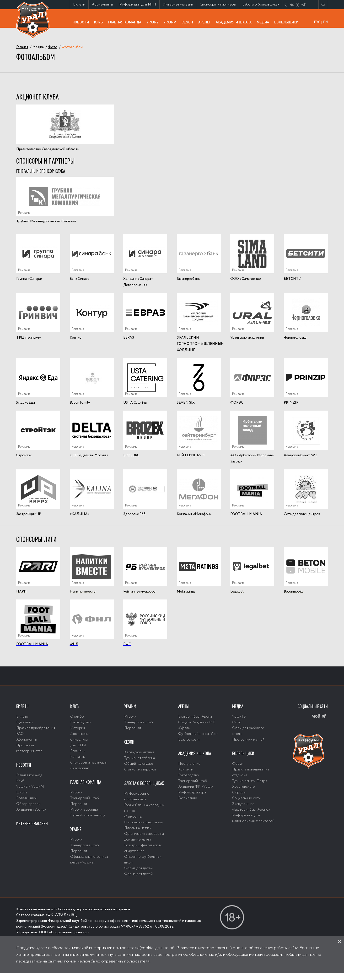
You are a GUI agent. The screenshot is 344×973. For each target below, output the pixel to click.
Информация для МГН (139, 5)
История (77, 728)
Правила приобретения (35, 728)
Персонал (78, 804)
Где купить (24, 722)
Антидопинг (79, 768)
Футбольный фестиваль (143, 822)
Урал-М (171, 23)
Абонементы (104, 4)
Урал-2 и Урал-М (30, 786)
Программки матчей (248, 739)
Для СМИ (78, 745)
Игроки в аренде (84, 809)
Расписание (187, 798)
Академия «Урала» (31, 809)
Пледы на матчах (137, 828)
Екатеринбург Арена (195, 716)
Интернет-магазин (179, 5)
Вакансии (77, 751)
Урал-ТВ (239, 716)
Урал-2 (154, 21)
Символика (79, 739)
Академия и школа (235, 23)
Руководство (80, 722)
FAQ (20, 734)
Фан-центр (133, 816)
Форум (237, 763)
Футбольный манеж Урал (198, 734)
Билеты (80, 4)
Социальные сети (246, 798)
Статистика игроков (140, 769)
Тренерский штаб (84, 798)
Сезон (189, 21)
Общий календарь (139, 763)
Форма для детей (138, 868)
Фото (236, 722)
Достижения (80, 734)
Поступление (189, 763)
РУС (317, 21)
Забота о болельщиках (262, 5)
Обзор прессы (28, 804)
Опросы (239, 792)
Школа (21, 792)
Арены (205, 21)
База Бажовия (189, 739)
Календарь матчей (139, 752)
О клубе (77, 716)
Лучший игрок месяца (87, 815)
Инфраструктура (192, 792)
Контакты (77, 756)
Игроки (76, 792)
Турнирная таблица (139, 758)
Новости (81, 21)
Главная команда (126, 23)
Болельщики (287, 21)
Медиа (264, 21)
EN (325, 21)
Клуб (99, 21)
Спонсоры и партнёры (219, 5)
